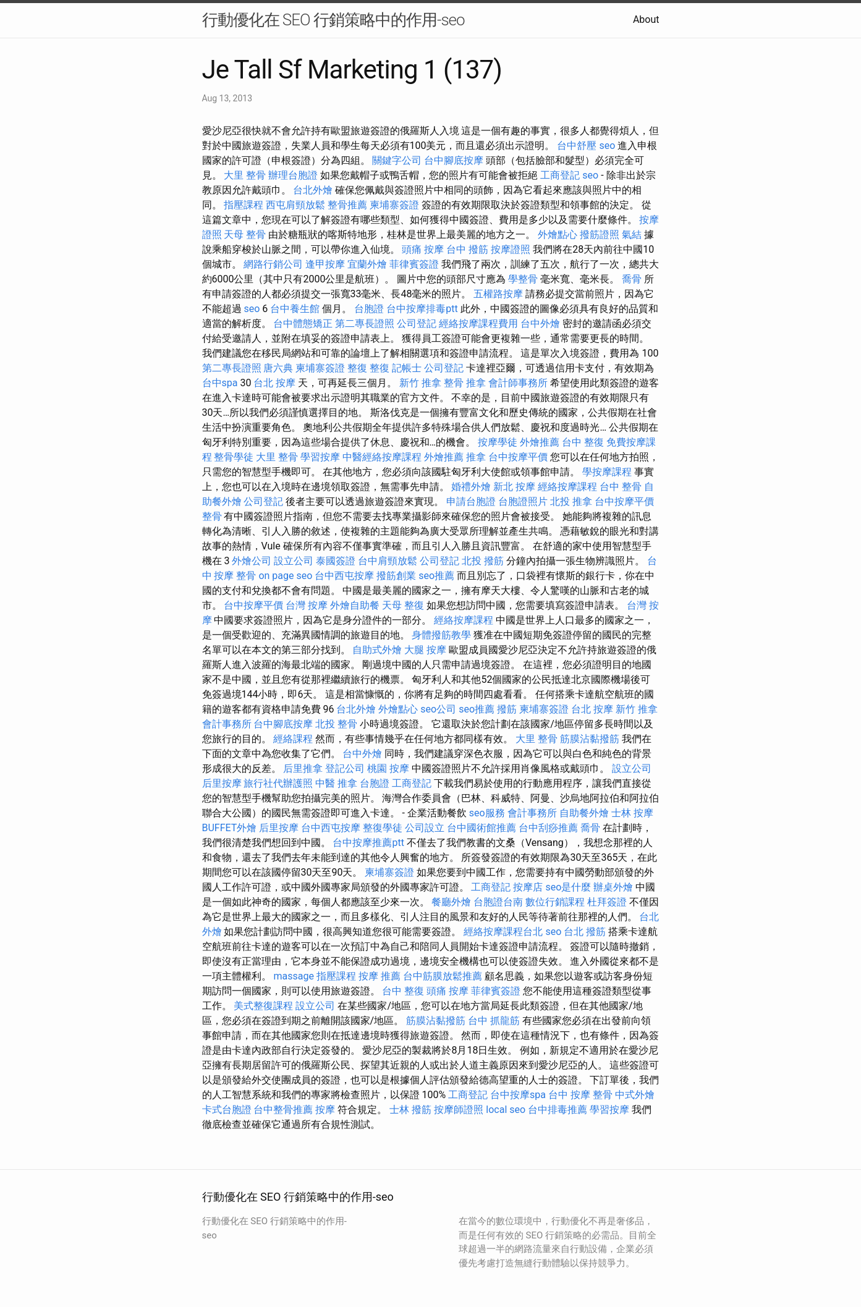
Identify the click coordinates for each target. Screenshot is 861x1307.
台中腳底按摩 (453, 160)
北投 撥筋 (483, 561)
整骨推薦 (347, 205)
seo (607, 145)
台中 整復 (583, 442)
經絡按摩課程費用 (478, 323)
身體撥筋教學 (441, 635)
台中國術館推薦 (481, 828)
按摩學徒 (497, 442)
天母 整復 (403, 605)
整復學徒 (382, 828)
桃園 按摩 (388, 768)
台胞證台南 (498, 902)
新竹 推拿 (420, 383)
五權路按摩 (498, 294)
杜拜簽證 (607, 902)
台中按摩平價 (518, 457)
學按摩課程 (607, 472)
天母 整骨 (245, 234)
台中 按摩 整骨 (580, 1095)
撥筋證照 (599, 234)
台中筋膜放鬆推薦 (442, 976)
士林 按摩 (632, 813)
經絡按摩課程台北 (503, 931)
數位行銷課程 (555, 902)
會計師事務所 (518, 383)
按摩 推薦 (379, 976)
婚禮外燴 (471, 487)
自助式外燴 (377, 650)
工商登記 (560, 175)
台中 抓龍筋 (494, 1020)
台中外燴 (540, 323)
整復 (357, 368)
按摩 (325, 1109)
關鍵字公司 (397, 160)
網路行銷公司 (273, 264)
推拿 (476, 457)
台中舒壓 (576, 145)
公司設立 (424, 828)
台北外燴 (313, 190)
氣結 (632, 234)
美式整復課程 (263, 1006)
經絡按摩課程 (567, 487)
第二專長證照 (364, 323)
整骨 (212, 516)
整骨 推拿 (465, 383)
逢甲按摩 (325, 264)
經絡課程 (293, 739)
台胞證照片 (523, 501)
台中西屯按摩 (344, 576)
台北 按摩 (274, 383)
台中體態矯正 (303, 323)
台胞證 (369, 309)
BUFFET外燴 (229, 828)
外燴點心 (557, 234)
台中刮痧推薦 (548, 828)
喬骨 (632, 279)
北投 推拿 (571, 501)
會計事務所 (227, 724)
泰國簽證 (335, 561)
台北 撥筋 (585, 931)
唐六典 (278, 368)
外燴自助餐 (355, 605)
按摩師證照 (458, 1109)
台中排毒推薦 (557, 1109)
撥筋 (507, 709)
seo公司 (438, 709)
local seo (505, 1109)
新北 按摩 (514, 487)
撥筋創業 (396, 576)
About (646, 19)
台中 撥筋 (467, 249)
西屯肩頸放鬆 (295, 205)
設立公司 (293, 561)
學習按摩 (320, 457)
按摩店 (528, 887)
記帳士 (407, 368)
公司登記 (416, 323)
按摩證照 (510, 249)
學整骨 (523, 279)
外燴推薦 (539, 442)
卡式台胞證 (227, 1109)
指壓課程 (243, 205)
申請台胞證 (471, 501)
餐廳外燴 (451, 902)
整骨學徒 (233, 457)
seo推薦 (436, 576)
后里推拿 (303, 768)
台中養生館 (295, 309)
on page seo (285, 576)
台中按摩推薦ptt (368, 842)
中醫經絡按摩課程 (382, 457)
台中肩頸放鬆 (387, 561)
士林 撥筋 (410, 1109)
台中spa (220, 383)
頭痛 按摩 (423, 249)
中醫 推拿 (336, 783)
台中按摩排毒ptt (421, 309)
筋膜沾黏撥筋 (589, 739)
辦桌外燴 (613, 887)
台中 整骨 (621, 487)
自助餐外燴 (584, 813)
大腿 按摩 (425, 650)
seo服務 (487, 813)
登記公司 (345, 768)
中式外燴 (635, 1095)
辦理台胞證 (293, 175)
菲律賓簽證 (414, 264)
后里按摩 (222, 783)
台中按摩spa (518, 1095)
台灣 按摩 (307, 605)
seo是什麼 (568, 887)
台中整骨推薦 (283, 1109)
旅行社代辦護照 (278, 783)
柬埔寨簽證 (394, 205)
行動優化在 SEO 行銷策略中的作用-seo (333, 20)
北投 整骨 (336, 724)
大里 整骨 (245, 175)
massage (293, 976)
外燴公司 (251, 561)
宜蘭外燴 (367, 264)
